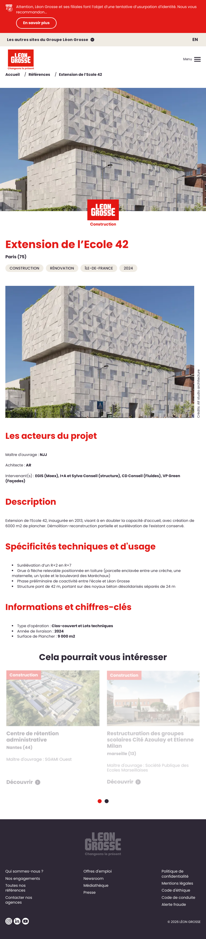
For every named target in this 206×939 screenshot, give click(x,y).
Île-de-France (99, 268)
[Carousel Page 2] (107, 801)
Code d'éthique (175, 890)
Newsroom (93, 878)
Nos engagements (22, 878)
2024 (128, 268)
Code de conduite (178, 897)
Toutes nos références (15, 888)
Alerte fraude (173, 904)
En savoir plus (36, 22)
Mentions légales (177, 883)
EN (195, 39)
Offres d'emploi (97, 871)
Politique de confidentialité (174, 874)
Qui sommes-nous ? (24, 871)
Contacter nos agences (18, 900)
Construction (24, 268)
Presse (89, 892)
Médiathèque (95, 885)
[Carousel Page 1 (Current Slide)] (100, 801)
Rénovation (62, 268)
